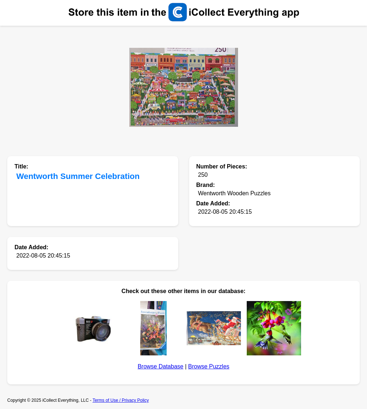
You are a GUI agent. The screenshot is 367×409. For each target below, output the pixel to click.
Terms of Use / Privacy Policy (120, 400)
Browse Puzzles (208, 366)
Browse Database (160, 366)
